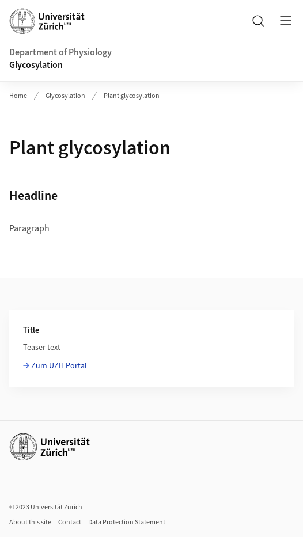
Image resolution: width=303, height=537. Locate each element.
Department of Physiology (60, 52)
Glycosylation (36, 65)
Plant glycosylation (132, 96)
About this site (30, 522)
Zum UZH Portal (59, 366)
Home (18, 96)
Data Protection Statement (126, 522)
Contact (69, 522)
